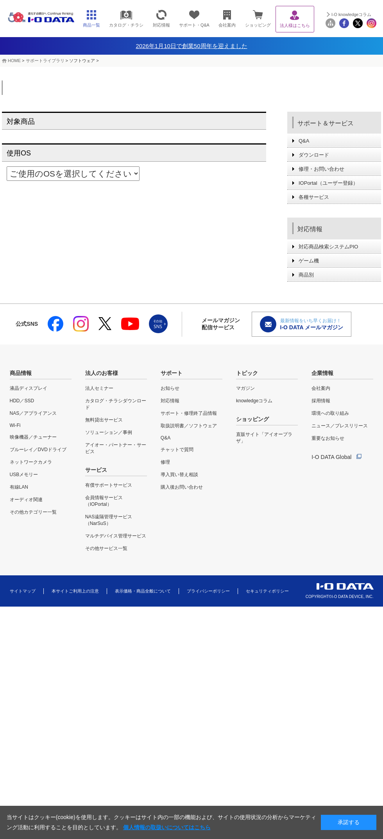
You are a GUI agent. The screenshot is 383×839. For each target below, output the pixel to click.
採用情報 (320, 400)
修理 (165, 462)
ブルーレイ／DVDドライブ (38, 449)
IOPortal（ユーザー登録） (328, 183)
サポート (172, 373)
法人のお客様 (101, 373)
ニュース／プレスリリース (339, 425)
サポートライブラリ (45, 60)
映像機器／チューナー (33, 437)
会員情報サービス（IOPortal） (104, 501)
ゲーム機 (309, 261)
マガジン (245, 388)
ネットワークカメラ (31, 462)
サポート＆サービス (325, 123)
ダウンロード (314, 155)
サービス (96, 470)
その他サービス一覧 (106, 548)
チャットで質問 (177, 449)
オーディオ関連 (26, 499)
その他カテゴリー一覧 (33, 512)
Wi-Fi (15, 425)
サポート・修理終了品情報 (189, 413)
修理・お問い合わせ (321, 169)
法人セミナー (99, 388)
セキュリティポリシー (267, 591)
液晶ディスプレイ (28, 388)
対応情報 (309, 229)
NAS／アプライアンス (33, 413)
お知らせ (170, 388)
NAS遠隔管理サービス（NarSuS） (108, 520)
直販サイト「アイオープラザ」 (264, 438)
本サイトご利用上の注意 (75, 591)
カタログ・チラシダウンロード (115, 404)
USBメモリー (24, 474)
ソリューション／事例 (108, 432)
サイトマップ (23, 591)
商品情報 (21, 373)
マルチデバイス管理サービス (115, 536)
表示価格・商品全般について (143, 591)
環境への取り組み (330, 413)
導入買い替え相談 (179, 474)
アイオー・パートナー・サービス (115, 448)
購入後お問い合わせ (182, 487)
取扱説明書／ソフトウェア (189, 425)
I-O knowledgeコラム (351, 14)
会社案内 (320, 388)
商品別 (306, 275)
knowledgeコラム (254, 400)
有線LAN (19, 487)
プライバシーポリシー (208, 591)
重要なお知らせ (327, 438)
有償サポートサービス (108, 485)
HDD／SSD (22, 400)
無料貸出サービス (104, 420)
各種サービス (314, 197)
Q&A (304, 141)
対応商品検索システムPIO (328, 247)
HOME (14, 60)
